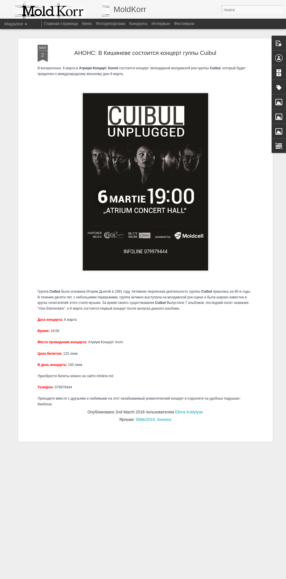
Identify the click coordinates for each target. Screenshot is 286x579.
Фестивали (184, 23)
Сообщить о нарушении (185, 576)
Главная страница (61, 23)
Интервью (160, 23)
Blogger (161, 576)
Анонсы (164, 339)
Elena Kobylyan (189, 331)
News (87, 23)
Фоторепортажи (110, 23)
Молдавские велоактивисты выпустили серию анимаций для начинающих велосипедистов (138, 445)
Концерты (138, 23)
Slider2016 (145, 339)
